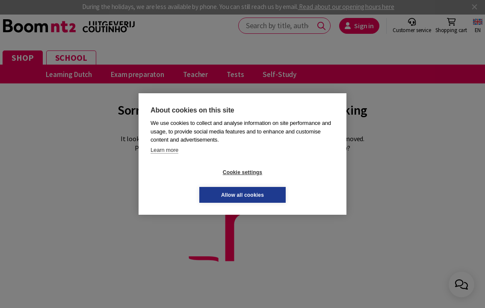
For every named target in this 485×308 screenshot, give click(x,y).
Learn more (164, 161)
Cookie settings (191, 184)
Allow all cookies (293, 184)
